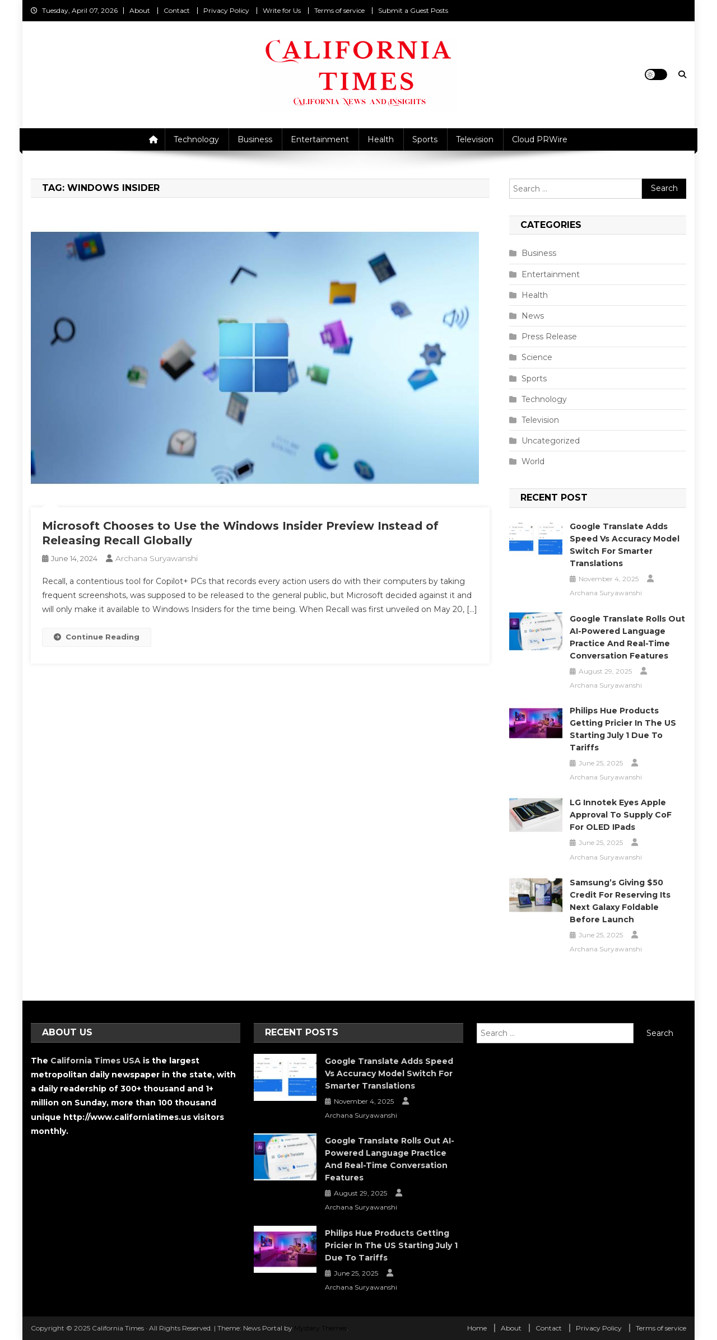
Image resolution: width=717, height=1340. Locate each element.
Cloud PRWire (539, 139)
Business (255, 139)
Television (474, 139)
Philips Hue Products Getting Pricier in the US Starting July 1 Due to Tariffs (623, 729)
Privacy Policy (226, 10)
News (533, 316)
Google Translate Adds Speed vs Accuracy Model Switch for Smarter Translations (624, 544)
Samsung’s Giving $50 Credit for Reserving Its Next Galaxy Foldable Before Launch (620, 901)
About (139, 10)
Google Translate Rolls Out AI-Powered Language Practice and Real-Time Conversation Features (627, 637)
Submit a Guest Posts (413, 10)
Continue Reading (96, 636)
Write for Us (282, 10)
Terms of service (339, 10)
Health (380, 139)
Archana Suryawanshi (156, 558)
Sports (424, 139)
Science (537, 357)
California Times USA (95, 1061)
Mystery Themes (320, 1328)
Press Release (549, 337)
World (533, 461)
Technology (196, 139)
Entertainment (320, 139)
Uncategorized (551, 441)
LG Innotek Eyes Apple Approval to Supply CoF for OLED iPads (621, 814)
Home (477, 1328)
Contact (177, 10)
